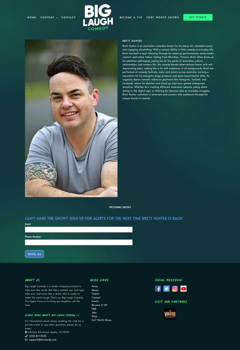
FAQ (94, 308)
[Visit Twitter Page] (167, 288)
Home (32, 17)
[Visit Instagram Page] (175, 288)
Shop (94, 316)
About (95, 290)
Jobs (94, 312)
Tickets (95, 293)
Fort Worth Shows (162, 17)
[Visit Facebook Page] (158, 288)
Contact (69, 17)
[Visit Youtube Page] (183, 288)
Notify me (34, 254)
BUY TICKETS (197, 17)
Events (95, 301)
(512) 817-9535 (37, 336)
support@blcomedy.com (42, 339)
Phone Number (33, 236)
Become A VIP (131, 17)
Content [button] (49, 17)
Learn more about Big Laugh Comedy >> (52, 315)
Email (28, 224)
